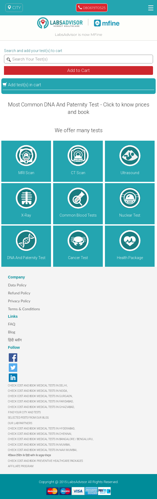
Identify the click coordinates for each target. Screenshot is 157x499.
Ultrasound (130, 173)
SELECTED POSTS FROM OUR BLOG (28, 417)
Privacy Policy (19, 301)
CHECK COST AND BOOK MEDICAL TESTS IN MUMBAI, (39, 444)
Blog (11, 332)
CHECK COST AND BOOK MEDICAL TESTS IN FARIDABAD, (40, 401)
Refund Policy (19, 293)
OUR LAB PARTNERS (20, 423)
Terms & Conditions (24, 309)
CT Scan (78, 173)
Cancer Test (78, 258)
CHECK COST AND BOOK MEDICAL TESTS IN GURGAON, (40, 396)
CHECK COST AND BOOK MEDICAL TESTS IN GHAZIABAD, (41, 407)
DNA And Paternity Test (26, 258)
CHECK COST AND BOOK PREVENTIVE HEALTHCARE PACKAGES (45, 460)
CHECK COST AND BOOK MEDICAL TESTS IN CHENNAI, (40, 433)
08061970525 (92, 8)
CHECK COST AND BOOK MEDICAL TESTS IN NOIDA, (37, 390)
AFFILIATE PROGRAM (20, 466)
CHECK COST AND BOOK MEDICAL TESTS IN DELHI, (37, 385)
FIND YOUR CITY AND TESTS (24, 412)
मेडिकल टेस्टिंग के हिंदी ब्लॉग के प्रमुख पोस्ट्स (29, 455)
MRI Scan (26, 173)
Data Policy (17, 285)
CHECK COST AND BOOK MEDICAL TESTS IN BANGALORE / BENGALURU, (50, 439)
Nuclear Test (129, 215)
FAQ (11, 324)
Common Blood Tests (78, 215)
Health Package (130, 258)
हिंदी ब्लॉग (15, 340)
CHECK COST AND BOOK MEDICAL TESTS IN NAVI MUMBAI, (42, 450)
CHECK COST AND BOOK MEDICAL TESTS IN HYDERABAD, (41, 428)
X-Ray (26, 215)
